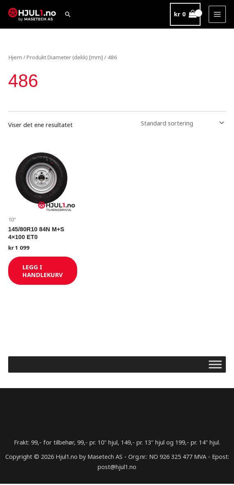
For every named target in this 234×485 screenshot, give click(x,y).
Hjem (15, 57)
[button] (69, 14)
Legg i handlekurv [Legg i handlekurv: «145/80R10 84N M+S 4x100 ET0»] (44, 271)
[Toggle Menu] (215, 365)
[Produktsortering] (181, 123)
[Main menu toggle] (217, 14)
